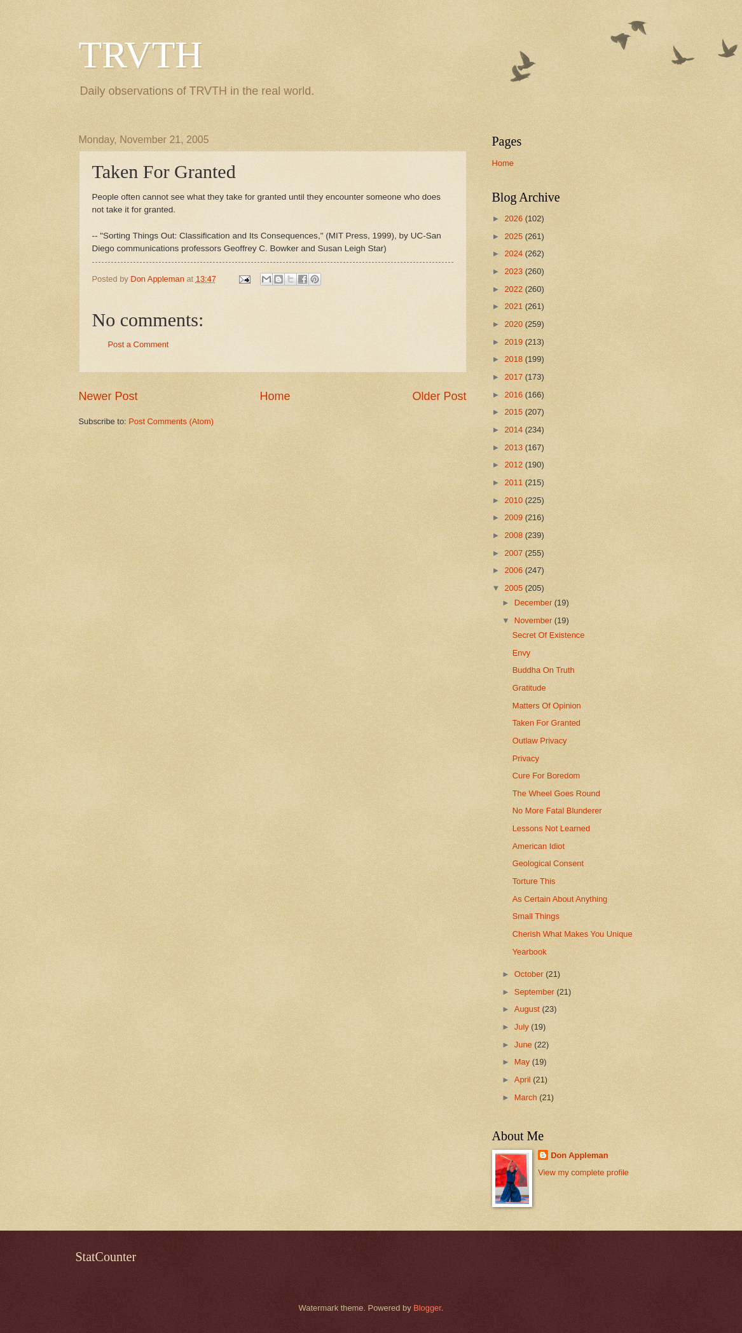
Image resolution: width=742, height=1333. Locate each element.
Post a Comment (138, 344)
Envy (521, 653)
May (523, 1062)
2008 (514, 535)
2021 (514, 306)
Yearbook (529, 952)
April (523, 1079)
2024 (514, 253)
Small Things (536, 916)
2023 (514, 271)
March (526, 1097)
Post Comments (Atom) (171, 421)
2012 (514, 464)
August (528, 1009)
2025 (514, 236)
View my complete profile (583, 1172)
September (535, 992)
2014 (514, 429)
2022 (514, 289)
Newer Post (108, 396)
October (530, 974)
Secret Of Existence (548, 635)
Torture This (534, 881)
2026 (514, 218)
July (522, 1027)
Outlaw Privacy (539, 740)
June (524, 1044)
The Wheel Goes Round (556, 793)
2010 (514, 500)
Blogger (427, 1308)
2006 (514, 570)
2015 (514, 412)
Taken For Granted (546, 723)
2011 (514, 482)
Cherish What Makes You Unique (572, 934)
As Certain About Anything (560, 899)
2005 (514, 588)
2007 (514, 553)
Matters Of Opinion (546, 705)
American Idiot (538, 846)
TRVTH (141, 55)
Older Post (439, 396)
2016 (514, 394)
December (534, 602)
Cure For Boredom (546, 775)
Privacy (525, 758)
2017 (514, 377)
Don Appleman (579, 1155)
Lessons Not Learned (551, 828)
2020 (514, 324)
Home (274, 396)
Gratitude (529, 688)
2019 (514, 342)
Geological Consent (548, 863)
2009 (514, 517)
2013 (514, 447)
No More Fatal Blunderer (557, 810)
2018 (514, 359)
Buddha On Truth (543, 670)
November (534, 620)
